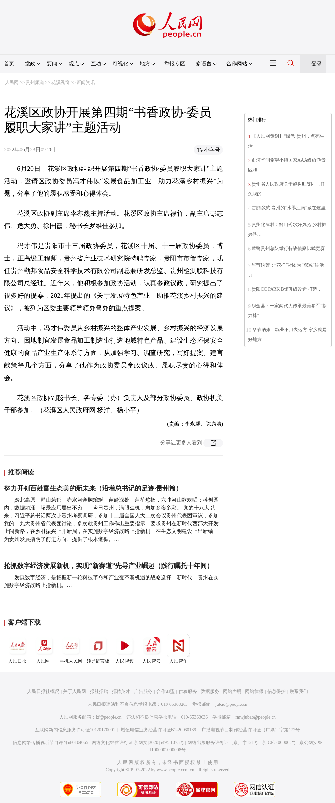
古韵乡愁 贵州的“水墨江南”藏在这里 (289, 207)
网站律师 (254, 691)
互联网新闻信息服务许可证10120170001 (75, 729)
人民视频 (124, 649)
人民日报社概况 (43, 691)
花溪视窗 (60, 82)
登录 (316, 63)
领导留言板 (97, 649)
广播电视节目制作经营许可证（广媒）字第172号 (251, 729)
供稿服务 (188, 691)
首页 (9, 63)
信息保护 (276, 691)
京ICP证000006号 (279, 742)
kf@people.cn (109, 717)
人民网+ (44, 649)
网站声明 (232, 691)
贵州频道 (35, 82)
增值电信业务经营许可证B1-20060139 (158, 729)
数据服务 (210, 691)
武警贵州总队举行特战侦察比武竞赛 (288, 248)
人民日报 (17, 649)
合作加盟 (165, 691)
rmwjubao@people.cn (255, 717)
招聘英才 (121, 691)
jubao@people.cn (231, 704)
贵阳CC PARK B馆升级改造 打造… (287, 289)
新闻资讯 (86, 82)
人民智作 (178, 649)
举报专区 (174, 63)
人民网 (12, 82)
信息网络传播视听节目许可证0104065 (50, 742)
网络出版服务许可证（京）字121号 (222, 742)
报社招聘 (99, 691)
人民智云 (151, 649)
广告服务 (143, 691)
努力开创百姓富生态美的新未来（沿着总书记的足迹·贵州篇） (93, 488)
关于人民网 (74, 691)
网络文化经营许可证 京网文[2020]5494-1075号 (138, 742)
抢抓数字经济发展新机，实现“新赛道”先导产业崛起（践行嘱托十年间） (108, 565)
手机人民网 (71, 649)
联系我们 (299, 691)
